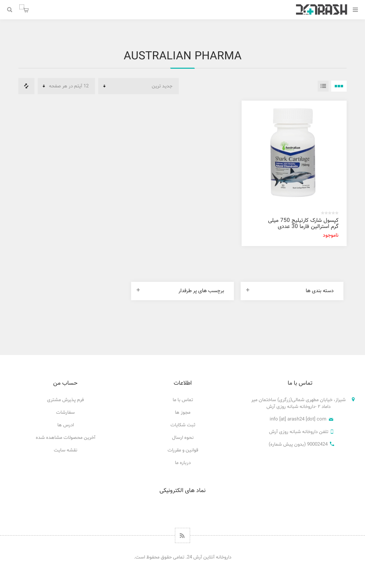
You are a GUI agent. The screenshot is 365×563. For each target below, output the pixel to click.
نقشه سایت (65, 450)
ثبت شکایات (182, 425)
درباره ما (183, 462)
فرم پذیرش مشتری (65, 400)
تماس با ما (183, 400)
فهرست (323, 86)
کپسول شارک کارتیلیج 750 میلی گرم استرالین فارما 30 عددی (303, 223)
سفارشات (65, 412)
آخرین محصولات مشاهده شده (65, 437)
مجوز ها (182, 412)
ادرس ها (65, 425)
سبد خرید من (21, 7)
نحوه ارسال (183, 437)
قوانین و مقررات (183, 450)
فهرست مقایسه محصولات (26, 86)
